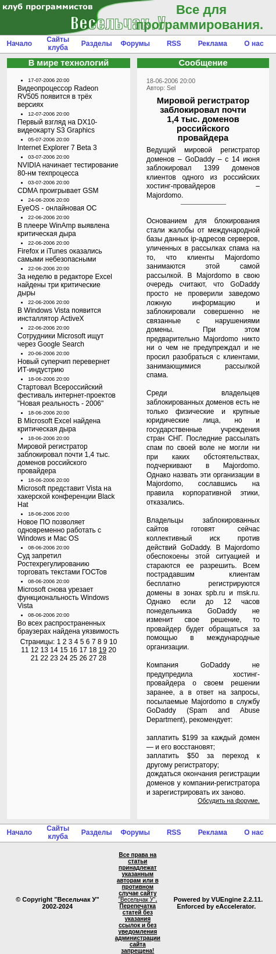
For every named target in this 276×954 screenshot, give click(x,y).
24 (63, 658)
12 (34, 650)
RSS (174, 44)
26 (83, 658)
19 (102, 650)
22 (44, 658)
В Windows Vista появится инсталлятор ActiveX (59, 314)
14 (54, 650)
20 (112, 650)
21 (34, 658)
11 (24, 650)
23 (54, 658)
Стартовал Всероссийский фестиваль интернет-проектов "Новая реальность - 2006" (66, 395)
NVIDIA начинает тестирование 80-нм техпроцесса (68, 169)
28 (102, 658)
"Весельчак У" (136, 899)
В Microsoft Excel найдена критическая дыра (59, 425)
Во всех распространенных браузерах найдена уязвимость (68, 627)
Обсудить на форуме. (229, 800)
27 (92, 658)
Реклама (212, 44)
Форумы (135, 44)
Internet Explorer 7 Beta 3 (57, 148)
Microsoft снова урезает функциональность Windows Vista (63, 597)
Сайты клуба (57, 43)
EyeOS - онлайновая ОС (56, 208)
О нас (253, 44)
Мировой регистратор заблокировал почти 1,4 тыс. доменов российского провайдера (63, 458)
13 (44, 650)
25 (73, 658)
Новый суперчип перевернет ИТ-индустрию (63, 366)
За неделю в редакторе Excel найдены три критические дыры (64, 285)
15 (63, 650)
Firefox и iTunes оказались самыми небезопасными (59, 255)
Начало (19, 44)
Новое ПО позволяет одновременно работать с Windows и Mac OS (59, 530)
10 (113, 642)
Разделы (96, 44)
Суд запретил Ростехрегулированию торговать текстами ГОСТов (62, 564)
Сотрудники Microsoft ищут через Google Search (60, 340)
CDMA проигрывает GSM (58, 191)
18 (92, 650)
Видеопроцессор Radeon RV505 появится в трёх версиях (57, 96)
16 (73, 650)
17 (83, 650)
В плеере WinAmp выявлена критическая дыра (63, 229)
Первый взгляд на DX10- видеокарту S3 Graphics (57, 126)
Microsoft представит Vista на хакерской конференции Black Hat (66, 496)
